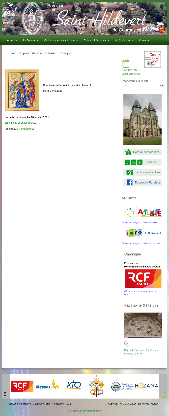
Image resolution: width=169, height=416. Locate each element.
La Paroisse (30, 40)
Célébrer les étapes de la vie (61, 40)
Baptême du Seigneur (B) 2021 (20, 122)
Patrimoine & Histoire (141, 305)
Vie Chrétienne (124, 40)
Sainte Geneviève (131, 74)
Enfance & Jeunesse (96, 40)
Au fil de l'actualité (24, 128)
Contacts (144, 40)
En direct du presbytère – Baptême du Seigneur (39, 53)
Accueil (12, 40)
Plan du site (93, 411)
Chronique (132, 254)
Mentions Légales (78, 411)
